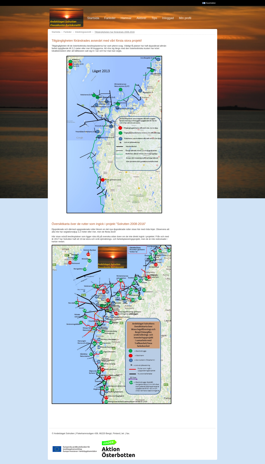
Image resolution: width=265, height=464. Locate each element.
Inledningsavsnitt (83, 32)
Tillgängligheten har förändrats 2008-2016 (114, 32)
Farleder (68, 32)
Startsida (56, 32)
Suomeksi (208, 3)
